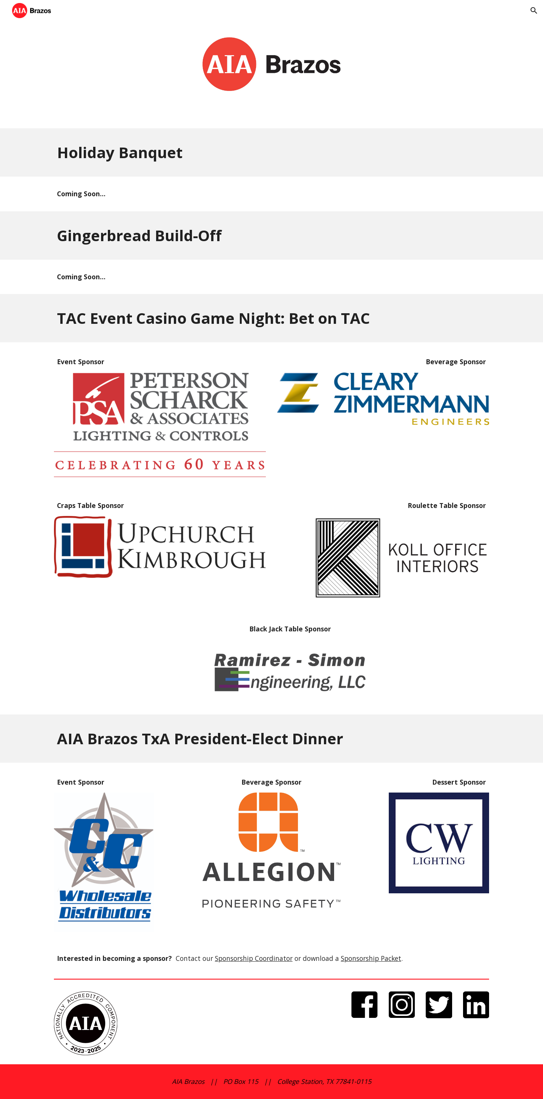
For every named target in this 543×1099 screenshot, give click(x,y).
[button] (534, 11)
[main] (271, 152)
